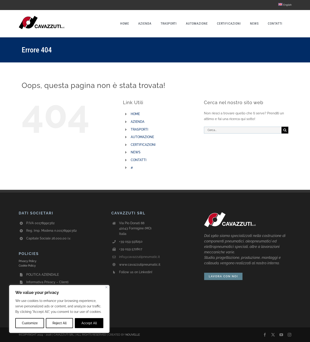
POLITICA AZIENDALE (42, 274)
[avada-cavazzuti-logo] (42, 16)
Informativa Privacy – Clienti (47, 282)
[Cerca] (284, 130)
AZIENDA (137, 121)
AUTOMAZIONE (142, 137)
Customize (30, 323)
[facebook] (265, 335)
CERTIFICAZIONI (143, 145)
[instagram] (289, 335)
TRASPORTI (139, 129)
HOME (135, 114)
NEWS (136, 152)
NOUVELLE (132, 334)
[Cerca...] (242, 130)
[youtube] (281, 335)
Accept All (89, 323)
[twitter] (273, 335)
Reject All (59, 323)
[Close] (106, 287)
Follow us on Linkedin (135, 272)
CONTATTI (138, 160)
